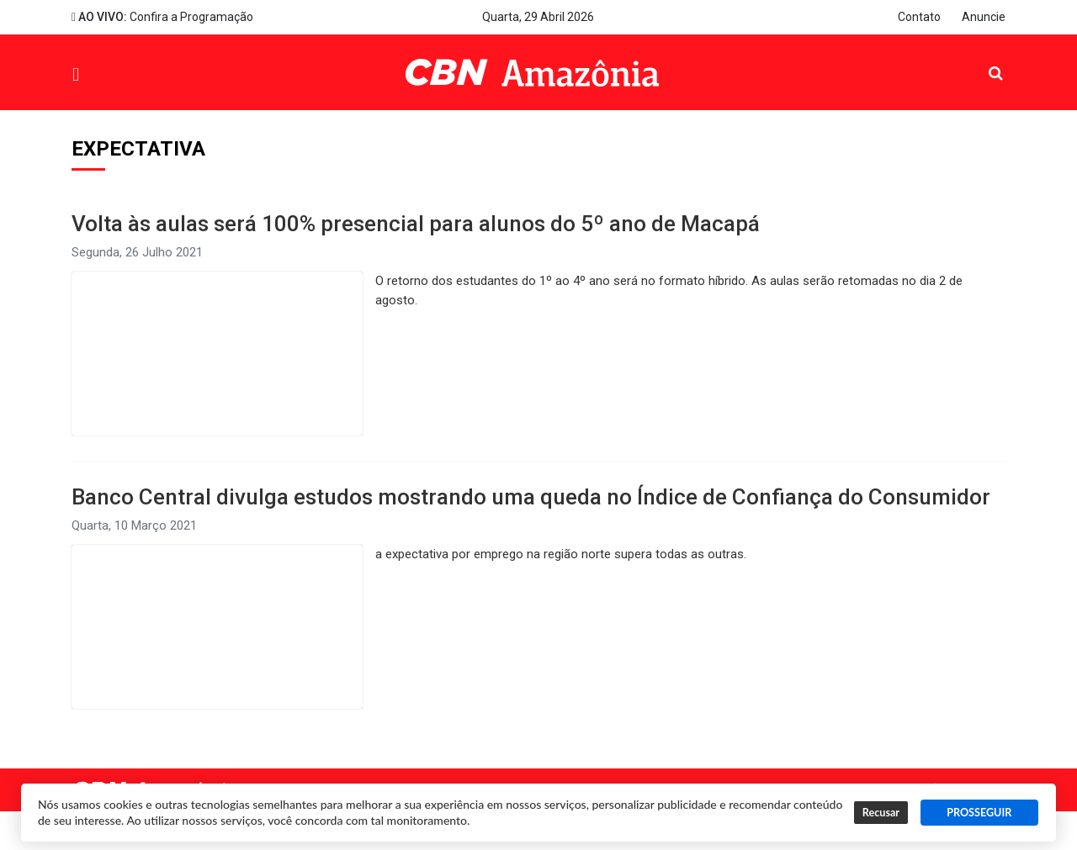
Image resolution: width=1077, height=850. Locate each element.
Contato (919, 17)
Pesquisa (982, 60)
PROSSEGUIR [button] (979, 812)
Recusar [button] (880, 812)
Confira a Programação (162, 17)
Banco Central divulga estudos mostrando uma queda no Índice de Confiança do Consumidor (531, 496)
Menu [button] (114, 74)
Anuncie (983, 17)
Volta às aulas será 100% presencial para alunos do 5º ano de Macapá (416, 223)
